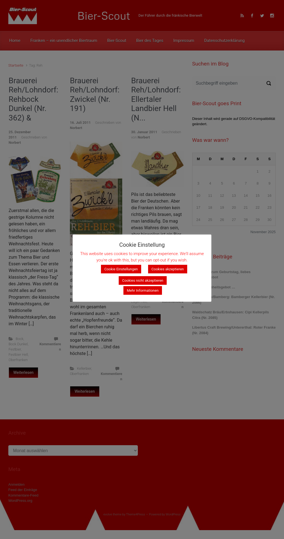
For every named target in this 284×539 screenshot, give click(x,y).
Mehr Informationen (143, 290)
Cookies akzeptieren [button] (167, 269)
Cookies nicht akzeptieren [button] (142, 280)
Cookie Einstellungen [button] (121, 269)
